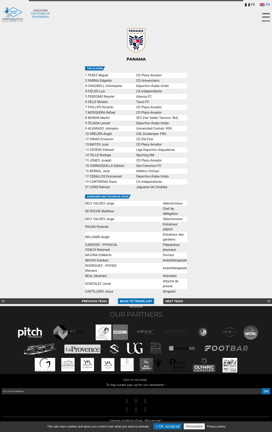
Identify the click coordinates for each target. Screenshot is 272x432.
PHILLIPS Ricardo (100, 107)
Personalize (194, 426)
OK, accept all (167, 426)
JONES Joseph (100, 160)
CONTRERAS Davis (103, 182)
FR (250, 5)
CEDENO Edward (102, 150)
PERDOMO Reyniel (101, 96)
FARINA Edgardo (100, 81)
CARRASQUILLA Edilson (107, 166)
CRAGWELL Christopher (105, 86)
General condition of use (126, 420)
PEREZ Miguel (98, 75)
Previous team (94, 301)
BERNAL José (100, 171)
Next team (174, 301)
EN (265, 5)
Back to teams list (136, 301)
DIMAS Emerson (101, 139)
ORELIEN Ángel (101, 134)
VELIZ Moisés (98, 102)
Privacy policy (216, 426)
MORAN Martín (99, 118)
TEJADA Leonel (99, 123)
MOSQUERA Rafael (101, 112)
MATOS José (99, 144)
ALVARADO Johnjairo (103, 128)
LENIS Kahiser (100, 187)
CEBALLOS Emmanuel (106, 176)
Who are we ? (153, 420)
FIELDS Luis (96, 91)
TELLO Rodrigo (100, 155)
